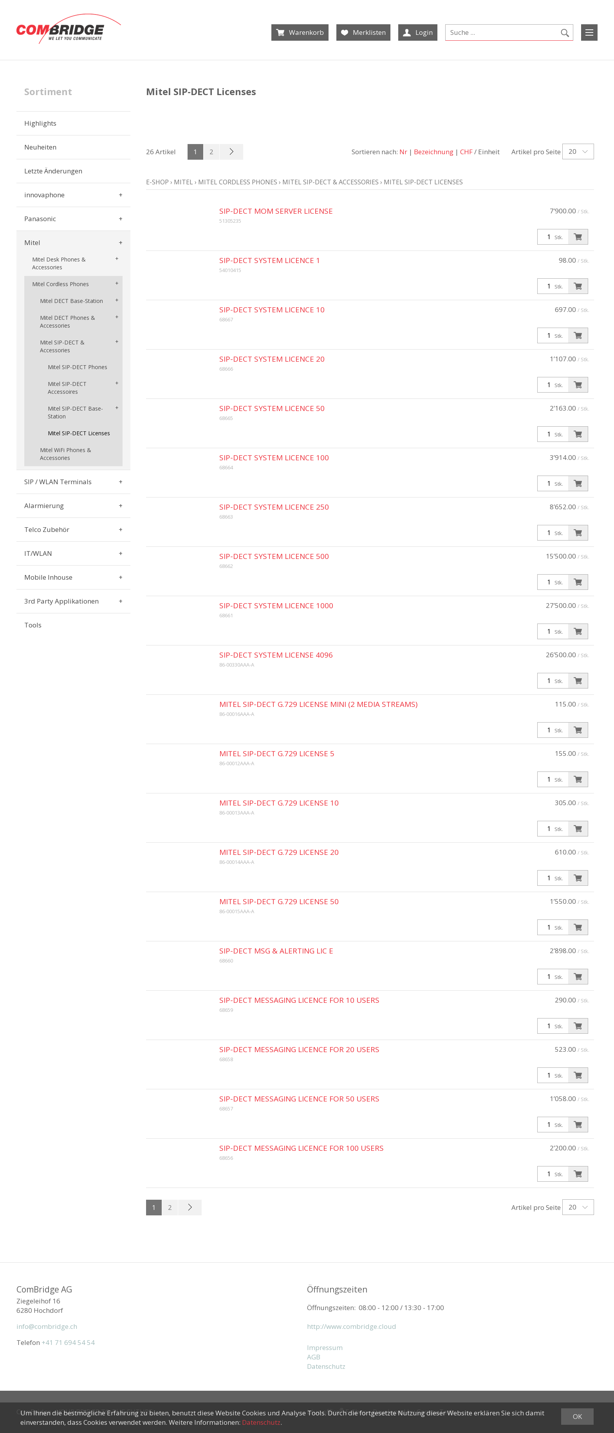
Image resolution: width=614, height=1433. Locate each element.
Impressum (325, 1347)
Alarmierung (44, 505)
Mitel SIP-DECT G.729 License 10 (279, 803)
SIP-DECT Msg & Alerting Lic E (276, 951)
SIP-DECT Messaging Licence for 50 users (299, 1099)
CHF (466, 151)
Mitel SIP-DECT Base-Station (75, 412)
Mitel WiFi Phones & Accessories (65, 453)
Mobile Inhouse (48, 577)
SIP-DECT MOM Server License (276, 211)
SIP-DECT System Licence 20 (272, 359)
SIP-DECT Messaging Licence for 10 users (299, 1000)
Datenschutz (326, 1366)
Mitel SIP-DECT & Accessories (62, 346)
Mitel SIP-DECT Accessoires (67, 387)
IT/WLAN (38, 553)
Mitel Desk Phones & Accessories (59, 263)
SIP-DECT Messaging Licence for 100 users (301, 1148)
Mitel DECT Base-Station (71, 301)
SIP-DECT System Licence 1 (269, 260)
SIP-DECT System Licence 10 (272, 310)
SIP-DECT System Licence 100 (274, 457)
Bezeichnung (433, 151)
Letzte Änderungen (53, 170)
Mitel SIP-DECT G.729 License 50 (279, 901)
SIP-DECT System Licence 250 (274, 507)
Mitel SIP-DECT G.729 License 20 (279, 852)
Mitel (32, 242)
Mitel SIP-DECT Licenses (79, 433)
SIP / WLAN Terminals (58, 481)
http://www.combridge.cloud (351, 1326)
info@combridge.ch (46, 1326)
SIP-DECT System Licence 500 (274, 556)
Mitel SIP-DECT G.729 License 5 (276, 753)
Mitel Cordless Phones (60, 284)
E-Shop (157, 182)
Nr (403, 151)
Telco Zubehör (46, 529)
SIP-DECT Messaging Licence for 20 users (299, 1049)
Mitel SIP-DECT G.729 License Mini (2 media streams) (318, 704)
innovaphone (44, 194)
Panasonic (40, 218)
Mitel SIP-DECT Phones (77, 367)
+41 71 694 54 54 (68, 1342)
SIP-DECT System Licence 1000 (276, 605)
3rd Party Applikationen (61, 601)
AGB (313, 1356)
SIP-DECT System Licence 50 (272, 408)
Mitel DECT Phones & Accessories (67, 321)
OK (577, 1416)
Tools (33, 624)
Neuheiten (40, 146)
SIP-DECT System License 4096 (276, 655)
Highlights (40, 123)
